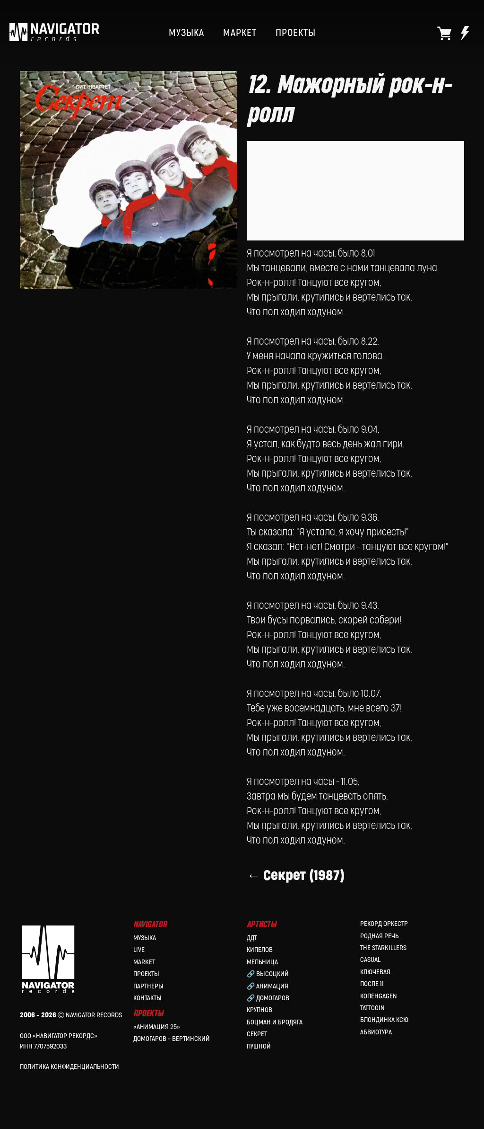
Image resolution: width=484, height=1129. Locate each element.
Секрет (257, 1034)
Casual (370, 959)
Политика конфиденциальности (69, 1066)
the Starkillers (383, 947)
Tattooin (372, 1008)
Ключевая (375, 972)
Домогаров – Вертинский (171, 1038)
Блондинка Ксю (384, 1019)
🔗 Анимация (267, 986)
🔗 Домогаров (268, 998)
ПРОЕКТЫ (296, 33)
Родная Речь (379, 936)
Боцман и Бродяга (274, 1022)
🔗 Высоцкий (268, 974)
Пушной (259, 1046)
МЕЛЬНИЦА (262, 962)
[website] (444, 33)
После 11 (372, 983)
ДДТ (252, 938)
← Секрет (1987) (296, 875)
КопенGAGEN (378, 996)
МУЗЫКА (186, 33)
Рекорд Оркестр (384, 923)
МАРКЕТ (240, 33)
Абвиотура (376, 1032)
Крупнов (259, 1009)
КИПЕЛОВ (260, 949)
